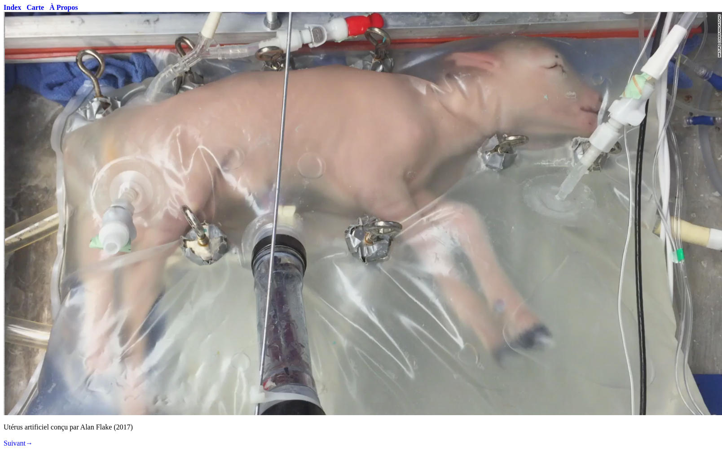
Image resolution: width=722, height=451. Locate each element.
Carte (35, 7)
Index (12, 7)
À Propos (63, 7)
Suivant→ (18, 443)
